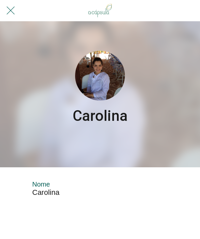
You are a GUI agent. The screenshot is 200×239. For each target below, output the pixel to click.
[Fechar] (11, 11)
